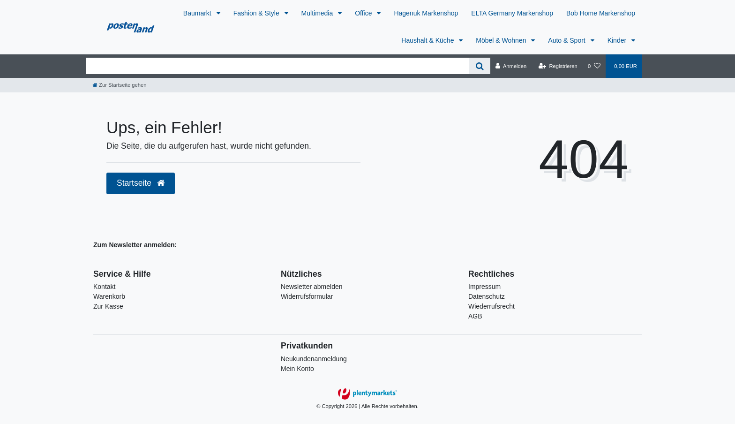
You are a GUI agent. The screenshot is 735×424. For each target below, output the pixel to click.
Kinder (618, 40)
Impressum (484, 286)
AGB (475, 316)
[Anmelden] (511, 66)
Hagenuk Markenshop (426, 13)
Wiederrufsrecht (491, 306)
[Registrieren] (558, 66)
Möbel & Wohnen (502, 40)
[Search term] (277, 66)
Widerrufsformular (307, 296)
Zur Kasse (108, 306)
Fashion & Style (257, 13)
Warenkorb (109, 296)
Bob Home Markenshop (600, 13)
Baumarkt (198, 13)
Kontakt (104, 286)
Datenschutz (486, 296)
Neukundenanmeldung (314, 359)
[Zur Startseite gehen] (119, 85)
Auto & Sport (567, 40)
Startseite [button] (141, 183)
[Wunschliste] (594, 66)
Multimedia (318, 13)
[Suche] (479, 66)
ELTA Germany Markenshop (512, 13)
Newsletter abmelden (312, 286)
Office (364, 13)
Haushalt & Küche (428, 40)
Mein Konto (297, 368)
